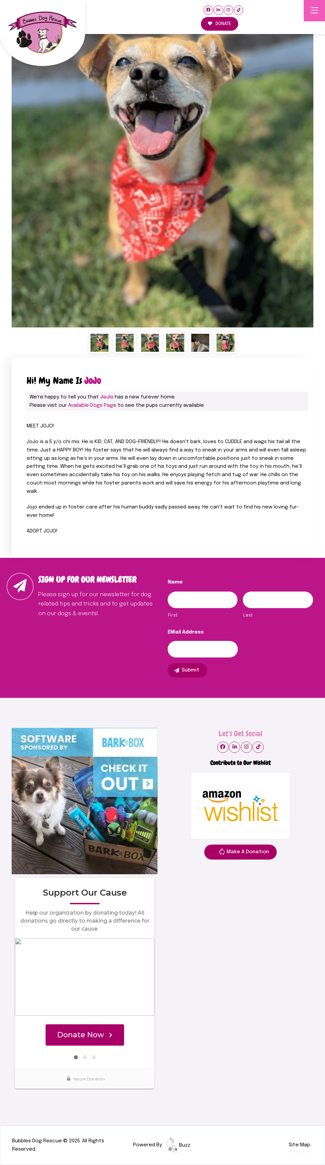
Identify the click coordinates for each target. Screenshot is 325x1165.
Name (175, 582)
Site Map (299, 1145)
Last (248, 615)
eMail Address (186, 632)
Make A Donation (244, 853)
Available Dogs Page (92, 405)
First (173, 615)
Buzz (178, 1145)
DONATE (219, 24)
